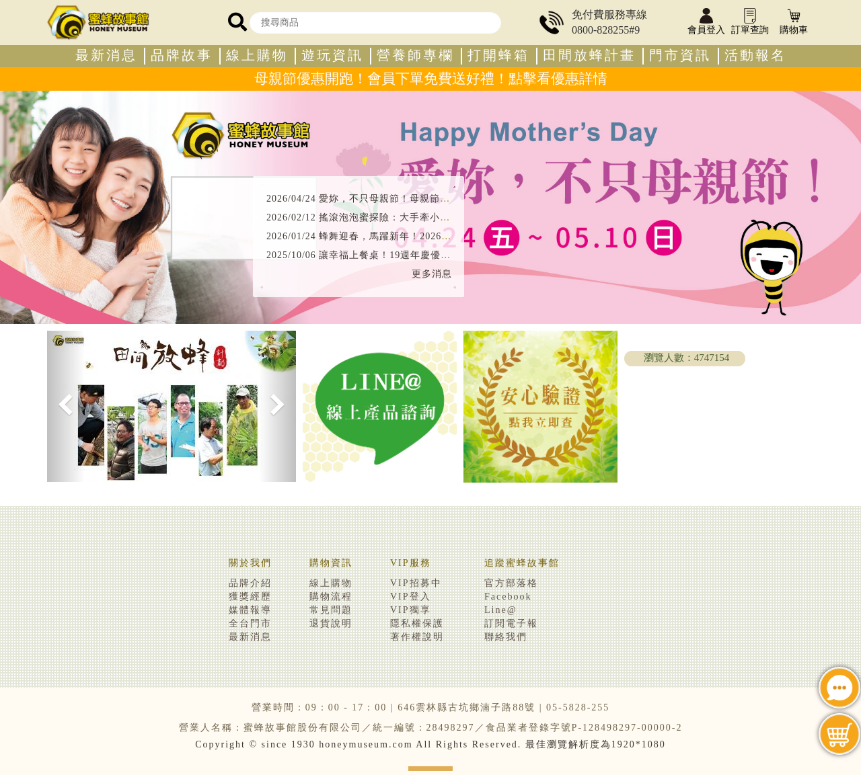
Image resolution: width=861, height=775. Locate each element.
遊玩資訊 (332, 55)
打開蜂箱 (498, 55)
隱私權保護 (417, 623)
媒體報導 (250, 610)
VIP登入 (410, 597)
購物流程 (330, 597)
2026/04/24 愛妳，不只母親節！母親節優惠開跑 (373, 199)
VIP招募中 (416, 583)
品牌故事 (182, 55)
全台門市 (250, 623)
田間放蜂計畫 (589, 55)
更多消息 (432, 274)
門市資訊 (680, 55)
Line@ (500, 610)
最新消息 (106, 55)
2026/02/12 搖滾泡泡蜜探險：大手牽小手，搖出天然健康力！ (403, 217)
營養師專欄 (415, 55)
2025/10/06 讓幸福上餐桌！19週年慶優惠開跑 (368, 255)
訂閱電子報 (511, 623)
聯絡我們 (505, 637)
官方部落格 (511, 583)
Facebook (507, 597)
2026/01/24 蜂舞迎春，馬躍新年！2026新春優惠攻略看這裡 (399, 236)
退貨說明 (330, 623)
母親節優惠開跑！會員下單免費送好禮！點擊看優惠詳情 (430, 79)
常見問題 (330, 610)
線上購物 (257, 55)
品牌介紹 (250, 583)
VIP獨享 (410, 610)
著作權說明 (417, 637)
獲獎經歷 (250, 597)
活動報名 (755, 55)
